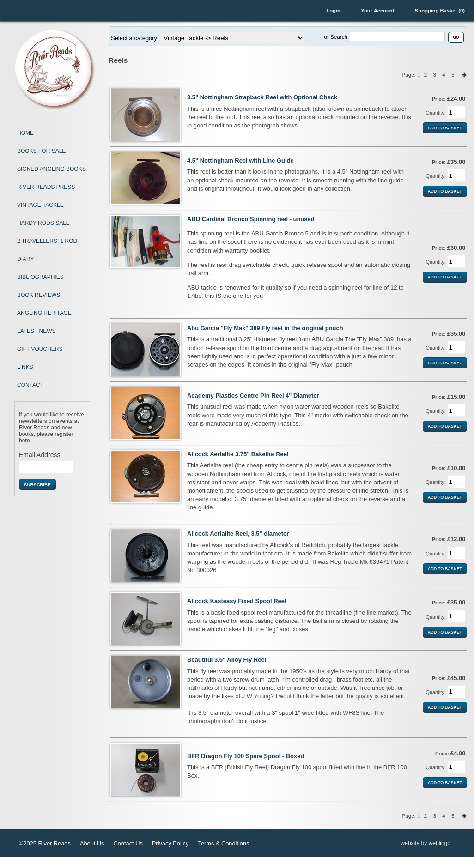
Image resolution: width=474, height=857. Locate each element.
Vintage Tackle (40, 205)
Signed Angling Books (51, 169)
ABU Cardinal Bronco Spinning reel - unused (251, 219)
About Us (92, 843)
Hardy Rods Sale (43, 223)
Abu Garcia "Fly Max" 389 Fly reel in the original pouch (265, 328)
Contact (30, 385)
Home (25, 133)
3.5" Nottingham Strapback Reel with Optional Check (262, 97)
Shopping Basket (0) (440, 10)
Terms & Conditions (223, 843)
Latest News (36, 331)
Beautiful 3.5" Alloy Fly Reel (226, 659)
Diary (25, 259)
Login (333, 10)
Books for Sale (41, 151)
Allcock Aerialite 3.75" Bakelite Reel (238, 454)
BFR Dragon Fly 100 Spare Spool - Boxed (245, 756)
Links (25, 367)
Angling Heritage (44, 313)
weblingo (439, 843)
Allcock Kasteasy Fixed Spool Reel (236, 600)
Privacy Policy (170, 843)
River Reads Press (46, 187)
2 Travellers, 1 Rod (47, 241)
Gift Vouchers (39, 349)
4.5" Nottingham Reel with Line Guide (240, 160)
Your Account (377, 10)
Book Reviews (38, 295)
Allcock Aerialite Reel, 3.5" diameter (238, 533)
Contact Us (128, 843)
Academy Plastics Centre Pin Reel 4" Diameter (253, 395)
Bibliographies (40, 277)
